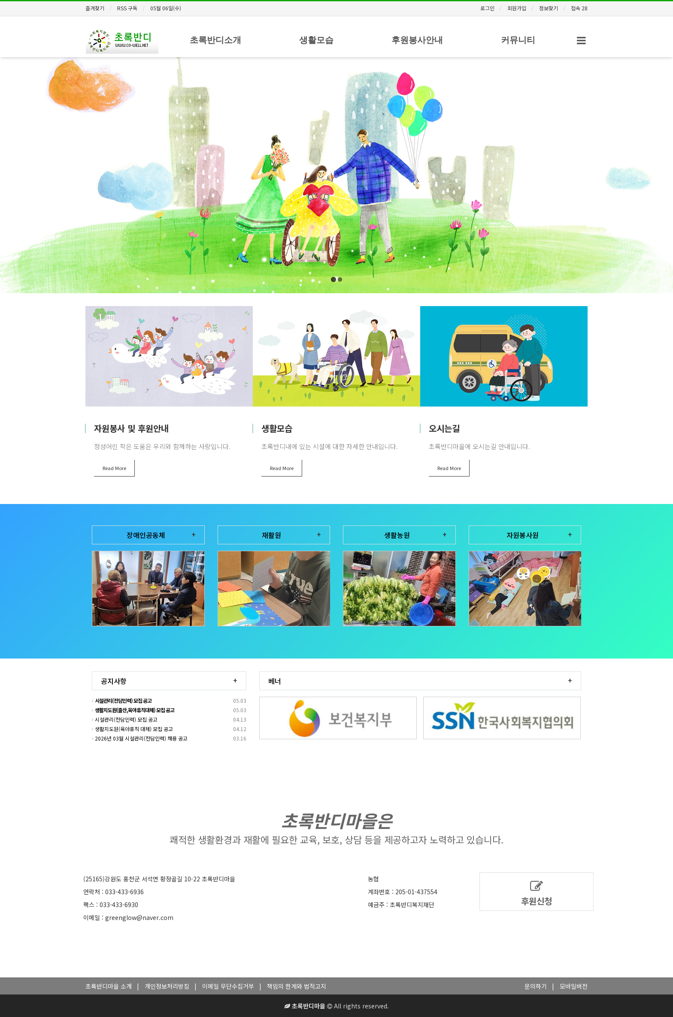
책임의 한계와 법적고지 (296, 986)
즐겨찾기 (94, 8)
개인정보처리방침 (167, 986)
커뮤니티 (518, 40)
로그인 (487, 8)
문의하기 (535, 986)
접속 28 (579, 8)
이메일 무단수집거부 (228, 986)
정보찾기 (548, 8)
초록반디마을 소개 (108, 986)
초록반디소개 (215, 40)
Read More (114, 467)
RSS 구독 (127, 8)
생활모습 (316, 40)
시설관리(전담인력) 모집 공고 (125, 719)
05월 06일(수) (165, 8)
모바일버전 (574, 986)
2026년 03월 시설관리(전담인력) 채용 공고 (140, 738)
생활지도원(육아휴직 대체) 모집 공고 (132, 728)
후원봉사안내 (417, 40)
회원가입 (516, 8)
